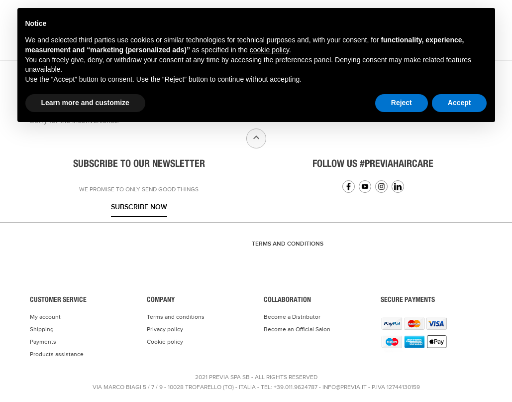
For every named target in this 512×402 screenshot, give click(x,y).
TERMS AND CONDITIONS (287, 244)
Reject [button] (401, 103)
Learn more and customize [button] (85, 103)
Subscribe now (139, 207)
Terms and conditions (176, 316)
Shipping (42, 329)
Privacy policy (165, 329)
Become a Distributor (292, 316)
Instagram (381, 186)
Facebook (348, 186)
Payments (43, 341)
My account (45, 316)
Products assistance (57, 354)
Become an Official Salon (297, 329)
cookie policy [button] (269, 50)
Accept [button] (459, 103)
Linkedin (398, 186)
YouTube (365, 186)
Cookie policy (165, 341)
